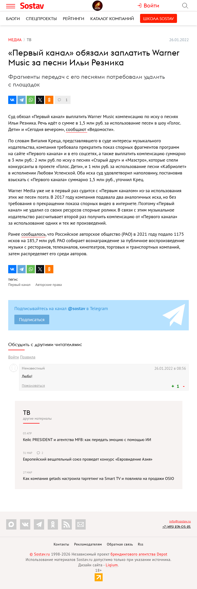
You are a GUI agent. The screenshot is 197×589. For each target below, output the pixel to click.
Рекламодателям (88, 544)
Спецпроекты (41, 18)
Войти (13, 356)
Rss (140, 544)
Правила (27, 356)
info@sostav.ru (180, 521)
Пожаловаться (33, 385)
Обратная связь (120, 544)
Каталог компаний (112, 18)
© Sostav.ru (40, 554)
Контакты (61, 544)
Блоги (13, 18)
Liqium (112, 564)
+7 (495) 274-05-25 (176, 527)
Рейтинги (73, 18)
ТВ (26, 412)
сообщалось (33, 234)
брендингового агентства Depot (139, 554)
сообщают (76, 129)
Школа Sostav (158, 18)
